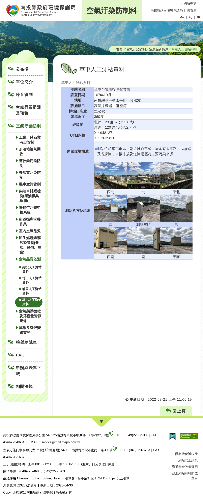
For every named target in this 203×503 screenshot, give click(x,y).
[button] (182, 17)
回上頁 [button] (176, 410)
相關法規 (24, 386)
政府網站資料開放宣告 (185, 476)
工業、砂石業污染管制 (30, 139)
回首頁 (192, 10)
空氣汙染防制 (28, 126)
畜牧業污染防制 (30, 163)
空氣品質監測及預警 (28, 110)
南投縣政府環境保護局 (167, 10)
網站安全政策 (188, 460)
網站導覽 (190, 3)
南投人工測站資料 (31, 269)
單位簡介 (24, 82)
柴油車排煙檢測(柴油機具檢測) (30, 196)
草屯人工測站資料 (31, 302)
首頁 (119, 49)
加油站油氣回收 (30, 151)
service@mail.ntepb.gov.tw (60, 442)
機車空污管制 (30, 184)
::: (181, 3)
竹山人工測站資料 (31, 280)
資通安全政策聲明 (185, 467)
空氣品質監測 (30, 259)
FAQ (20, 355)
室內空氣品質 (30, 231)
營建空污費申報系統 (30, 210)
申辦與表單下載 (28, 371)
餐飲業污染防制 (30, 175)
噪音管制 (24, 94)
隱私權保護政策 (186, 454)
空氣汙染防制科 (111, 10)
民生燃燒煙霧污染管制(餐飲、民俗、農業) (30, 245)
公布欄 (22, 69)
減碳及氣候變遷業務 (30, 330)
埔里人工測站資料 (31, 291)
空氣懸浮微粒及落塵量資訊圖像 (30, 316)
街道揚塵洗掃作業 (30, 221)
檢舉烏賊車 (26, 342)
